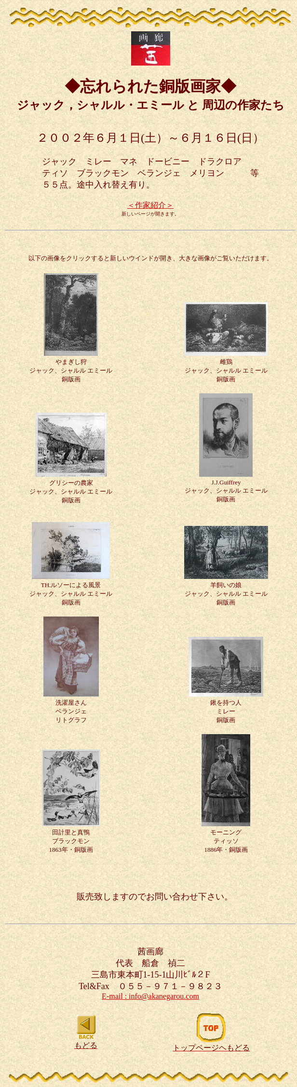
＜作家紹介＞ (150, 205)
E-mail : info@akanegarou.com (150, 996)
